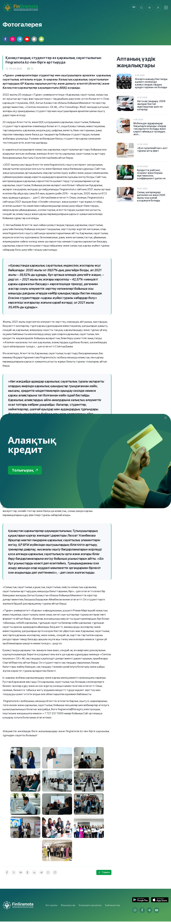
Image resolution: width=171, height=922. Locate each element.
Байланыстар (112, 905)
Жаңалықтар (68, 905)
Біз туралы (51, 905)
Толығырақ (26, 470)
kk (132, 7)
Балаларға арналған (90, 905)
